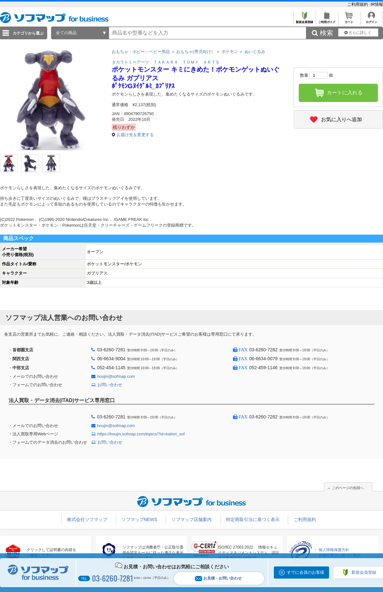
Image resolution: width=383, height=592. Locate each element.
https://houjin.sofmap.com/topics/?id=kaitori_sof (141, 434)
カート (349, 20)
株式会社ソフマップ (87, 519)
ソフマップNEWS (139, 519)
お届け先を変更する (135, 134)
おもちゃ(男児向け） (195, 51)
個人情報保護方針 (334, 550)
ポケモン (230, 51)
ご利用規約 (358, 4)
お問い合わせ (109, 384)
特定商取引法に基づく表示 (253, 519)
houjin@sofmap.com (116, 376)
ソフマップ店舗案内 (191, 519)
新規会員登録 (304, 20)
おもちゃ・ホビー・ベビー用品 (141, 51)
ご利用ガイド (326, 20)
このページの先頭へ (348, 488)
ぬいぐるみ (254, 51)
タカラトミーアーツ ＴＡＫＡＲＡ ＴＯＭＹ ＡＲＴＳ (166, 62)
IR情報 (377, 4)
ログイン (371, 20)
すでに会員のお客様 (305, 572)
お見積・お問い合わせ (218, 578)
